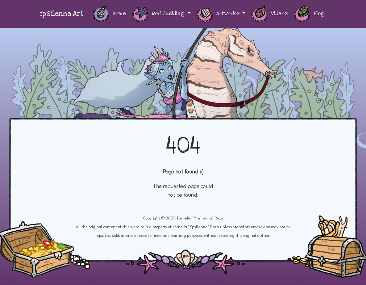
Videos (269, 14)
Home (109, 14)
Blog (309, 14)
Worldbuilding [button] (159, 14)
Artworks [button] (218, 14)
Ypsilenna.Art (61, 13)
